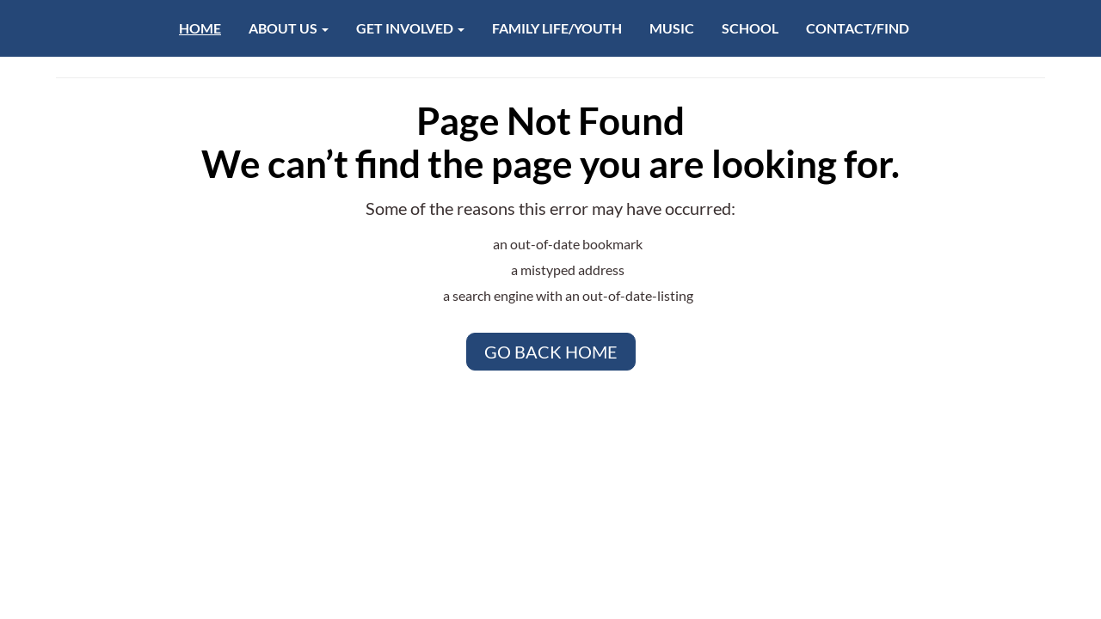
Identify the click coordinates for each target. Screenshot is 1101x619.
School (750, 28)
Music (671, 28)
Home (200, 28)
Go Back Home (551, 351)
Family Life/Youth (557, 28)
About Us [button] (289, 28)
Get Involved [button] (410, 28)
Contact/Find (857, 28)
